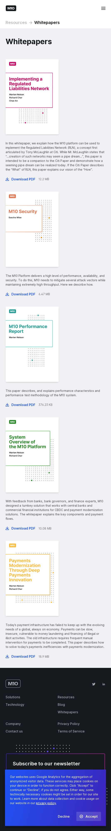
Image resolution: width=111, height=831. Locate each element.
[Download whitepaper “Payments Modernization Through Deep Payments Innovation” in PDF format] (20, 656)
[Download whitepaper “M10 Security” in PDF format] (20, 294)
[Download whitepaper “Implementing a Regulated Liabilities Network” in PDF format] (20, 179)
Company (13, 724)
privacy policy (46, 803)
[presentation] (32, 96)
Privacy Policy (69, 724)
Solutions (13, 697)
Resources (16, 22)
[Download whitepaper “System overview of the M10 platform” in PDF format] (20, 528)
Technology (15, 704)
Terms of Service (71, 731)
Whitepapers (47, 22)
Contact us (14, 731)
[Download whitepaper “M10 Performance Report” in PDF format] (20, 404)
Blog (61, 704)
